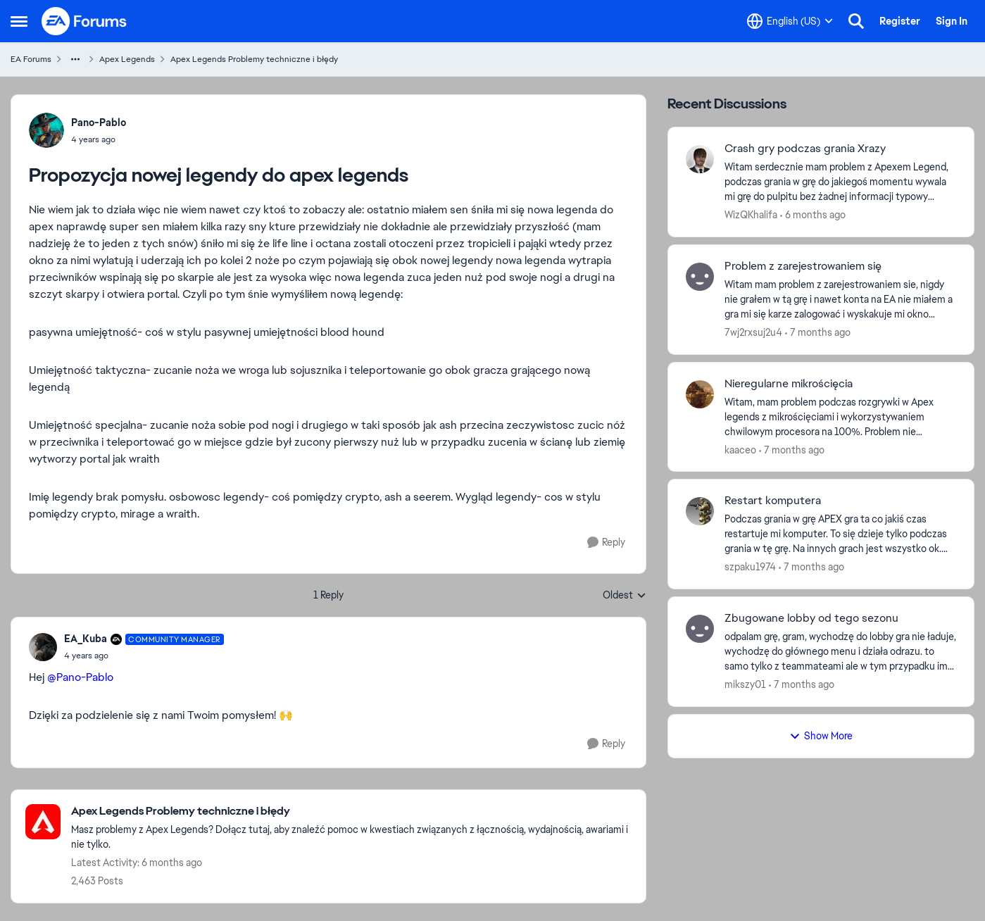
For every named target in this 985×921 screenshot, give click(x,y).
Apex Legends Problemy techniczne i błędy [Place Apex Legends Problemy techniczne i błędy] (254, 59)
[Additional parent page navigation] (75, 59)
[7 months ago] (818, 332)
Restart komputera (772, 501)
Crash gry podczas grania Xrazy (805, 149)
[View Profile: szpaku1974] (700, 511)
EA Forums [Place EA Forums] (31, 59)
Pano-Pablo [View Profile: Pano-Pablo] (98, 122)
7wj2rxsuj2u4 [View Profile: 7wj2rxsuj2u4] (753, 332)
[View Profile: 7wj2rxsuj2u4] (700, 277)
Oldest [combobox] (624, 596)
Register (899, 21)
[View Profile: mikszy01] (700, 629)
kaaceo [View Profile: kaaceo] (740, 449)
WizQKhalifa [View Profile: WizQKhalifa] (750, 214)
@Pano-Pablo (80, 677)
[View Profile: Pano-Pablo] (46, 130)
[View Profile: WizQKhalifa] (700, 159)
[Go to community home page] (84, 21)
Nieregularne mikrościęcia (788, 384)
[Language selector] (790, 21)
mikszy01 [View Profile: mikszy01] (745, 684)
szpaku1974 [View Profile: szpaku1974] (750, 566)
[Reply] (606, 542)
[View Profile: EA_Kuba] (43, 647)
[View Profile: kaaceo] (700, 394)
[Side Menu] (19, 21)
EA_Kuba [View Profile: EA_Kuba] (85, 638)
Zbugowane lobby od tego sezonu (811, 618)
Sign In (951, 21)
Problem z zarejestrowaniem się (803, 266)
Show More (821, 735)
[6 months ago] (813, 215)
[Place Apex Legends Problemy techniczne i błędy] (351, 811)
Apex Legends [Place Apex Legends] (127, 59)
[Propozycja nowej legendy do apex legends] (144, 655)
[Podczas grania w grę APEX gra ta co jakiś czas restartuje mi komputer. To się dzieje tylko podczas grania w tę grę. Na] (840, 534)
